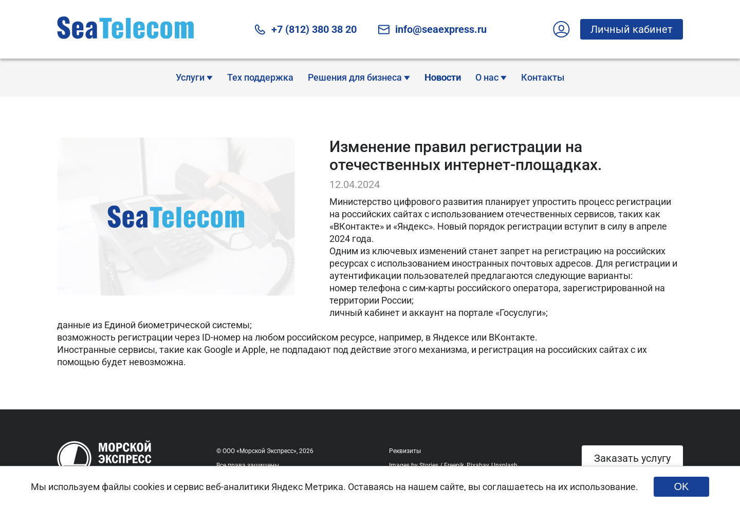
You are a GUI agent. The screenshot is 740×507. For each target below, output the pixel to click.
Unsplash (504, 465)
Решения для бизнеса (359, 77)
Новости (442, 77)
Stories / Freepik (441, 465)
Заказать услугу (632, 458)
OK (681, 486)
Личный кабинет (626, 29)
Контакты (542, 77)
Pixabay (478, 465)
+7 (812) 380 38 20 (305, 29)
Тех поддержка (260, 77)
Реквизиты (405, 451)
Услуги (194, 77)
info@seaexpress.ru (432, 29)
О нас (491, 77)
